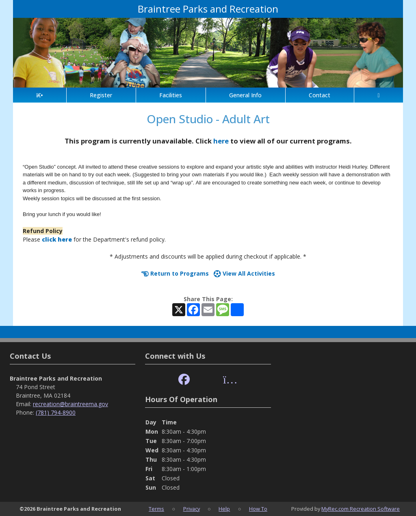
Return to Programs (175, 273)
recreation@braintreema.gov (70, 404)
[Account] (378, 95)
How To (258, 508)
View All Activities (244, 273)
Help (224, 508)
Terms (156, 508)
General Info (245, 95)
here (221, 141)
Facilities (170, 95)
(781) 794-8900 (56, 412)
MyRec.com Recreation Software (360, 508)
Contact (319, 95)
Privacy (191, 508)
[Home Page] (39, 95)
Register (101, 95)
